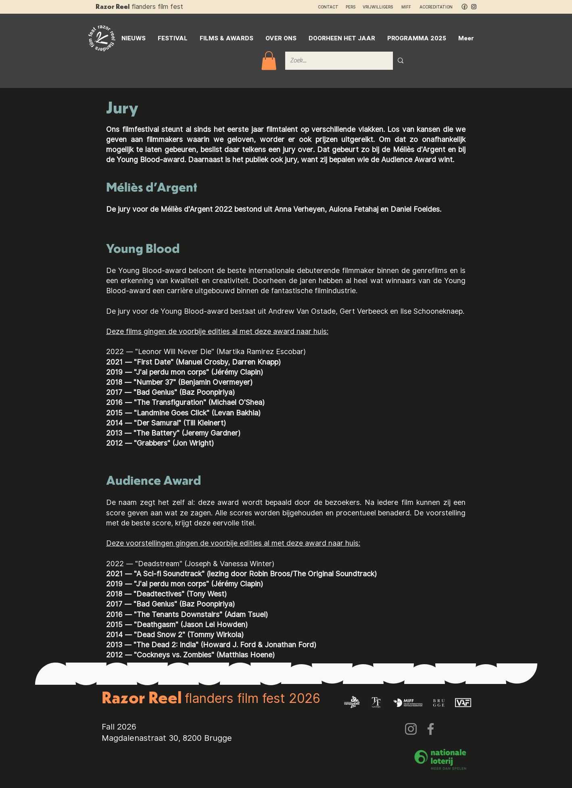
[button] (269, 60)
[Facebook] (430, 729)
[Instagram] (411, 729)
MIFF (409, 6)
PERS (350, 6)
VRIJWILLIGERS (378, 6)
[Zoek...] (333, 61)
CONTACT (328, 6)
